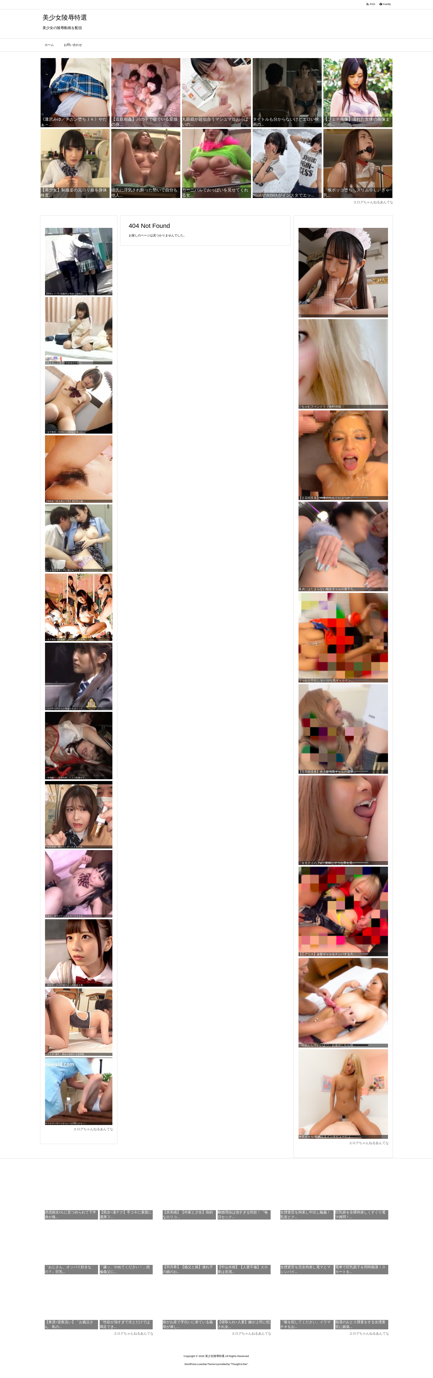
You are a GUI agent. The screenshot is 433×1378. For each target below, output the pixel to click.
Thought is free (239, 1364)
